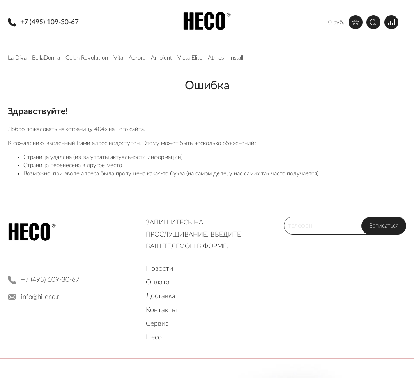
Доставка (160, 296)
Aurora (137, 58)
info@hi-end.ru (42, 296)
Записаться (383, 226)
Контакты (161, 310)
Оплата (158, 282)
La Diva (17, 58)
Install (236, 58)
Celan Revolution (86, 58)
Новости (159, 268)
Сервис (157, 323)
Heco (154, 337)
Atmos (216, 58)
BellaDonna (46, 58)
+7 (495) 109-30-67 (49, 22)
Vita (118, 58)
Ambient (161, 58)
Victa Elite (189, 58)
